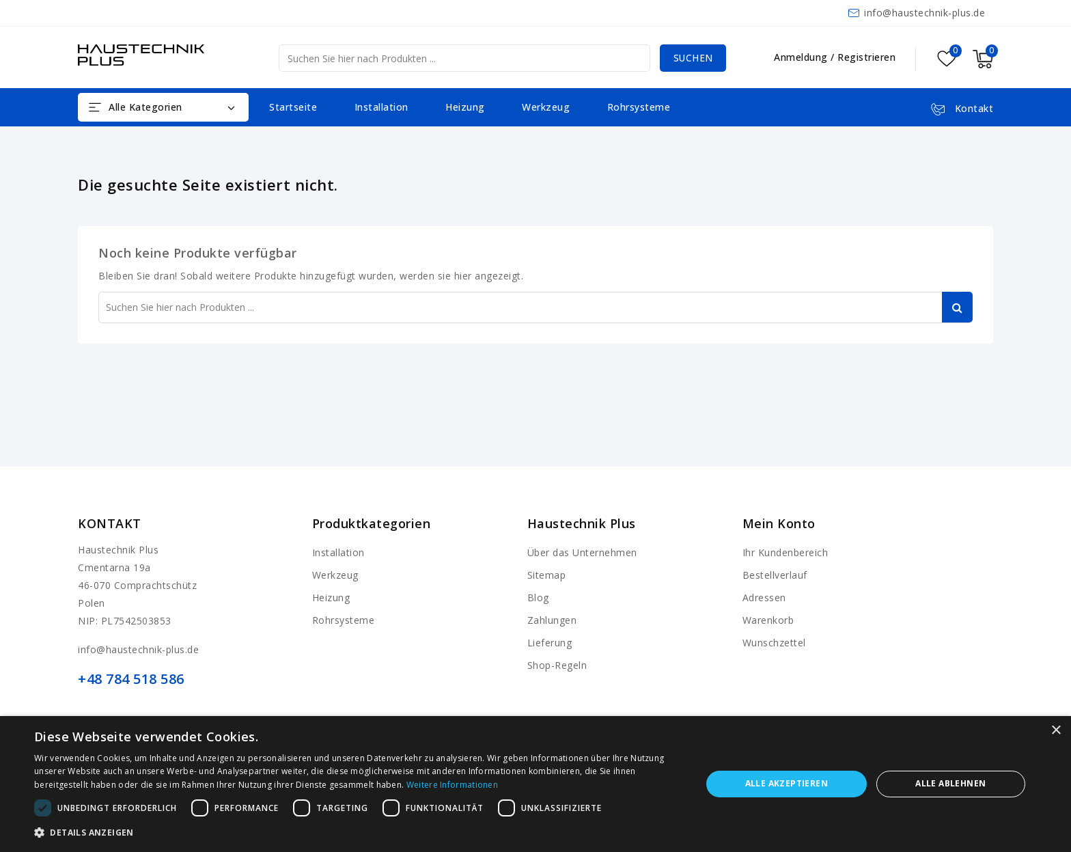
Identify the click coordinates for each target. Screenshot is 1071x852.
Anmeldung (802, 57)
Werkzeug (546, 106)
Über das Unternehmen (582, 552)
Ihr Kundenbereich (785, 552)
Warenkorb (768, 620)
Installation (381, 106)
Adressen (764, 597)
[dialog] (535, 784)
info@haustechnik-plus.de (924, 12)
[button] (358, 833)
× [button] (1056, 731)
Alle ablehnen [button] (950, 783)
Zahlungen (552, 620)
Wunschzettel (774, 642)
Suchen (692, 57)
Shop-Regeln (557, 665)
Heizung (465, 106)
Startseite (293, 106)
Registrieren (866, 57)
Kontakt (109, 523)
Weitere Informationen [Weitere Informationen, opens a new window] (452, 785)
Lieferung (549, 642)
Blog (538, 597)
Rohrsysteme (639, 106)
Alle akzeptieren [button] (786, 783)
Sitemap (546, 574)
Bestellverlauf (774, 574)
